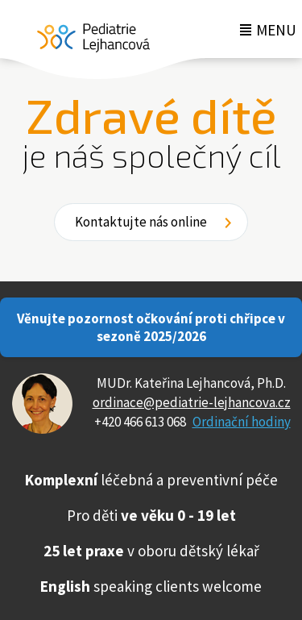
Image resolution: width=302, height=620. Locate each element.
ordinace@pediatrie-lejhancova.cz (192, 402)
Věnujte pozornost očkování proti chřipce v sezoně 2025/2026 (151, 327)
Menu (276, 30)
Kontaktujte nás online (141, 222)
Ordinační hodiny (241, 422)
